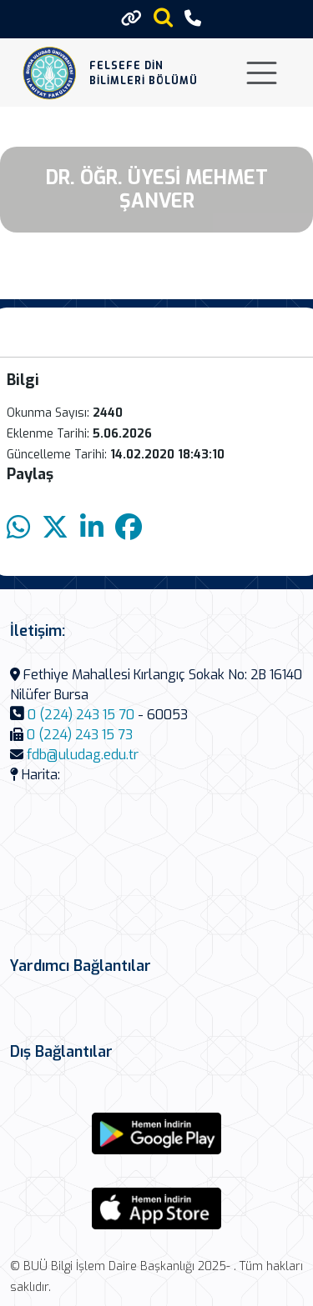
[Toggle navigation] (261, 73)
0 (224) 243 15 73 (80, 734)
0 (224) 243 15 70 (81, 714)
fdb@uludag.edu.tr (83, 754)
